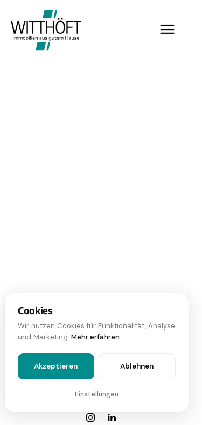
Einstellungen (97, 394)
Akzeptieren (56, 366)
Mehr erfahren (95, 337)
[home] (43, 29)
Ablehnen (137, 366)
